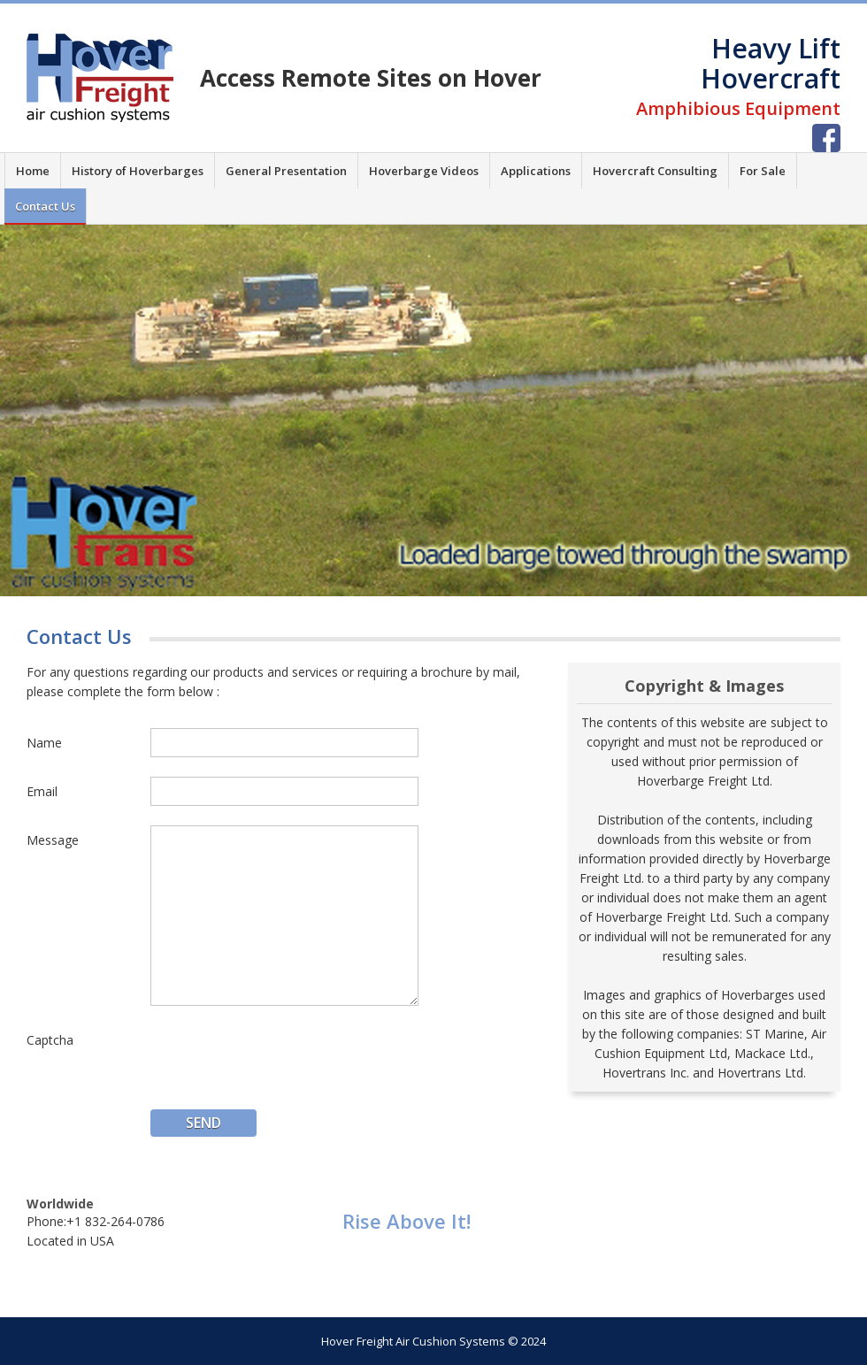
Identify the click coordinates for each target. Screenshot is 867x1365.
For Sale (763, 171)
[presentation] (284, 1059)
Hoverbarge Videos (424, 171)
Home (33, 171)
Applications (536, 171)
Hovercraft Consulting (655, 171)
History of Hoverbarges (137, 171)
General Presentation (286, 171)
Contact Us (45, 206)
